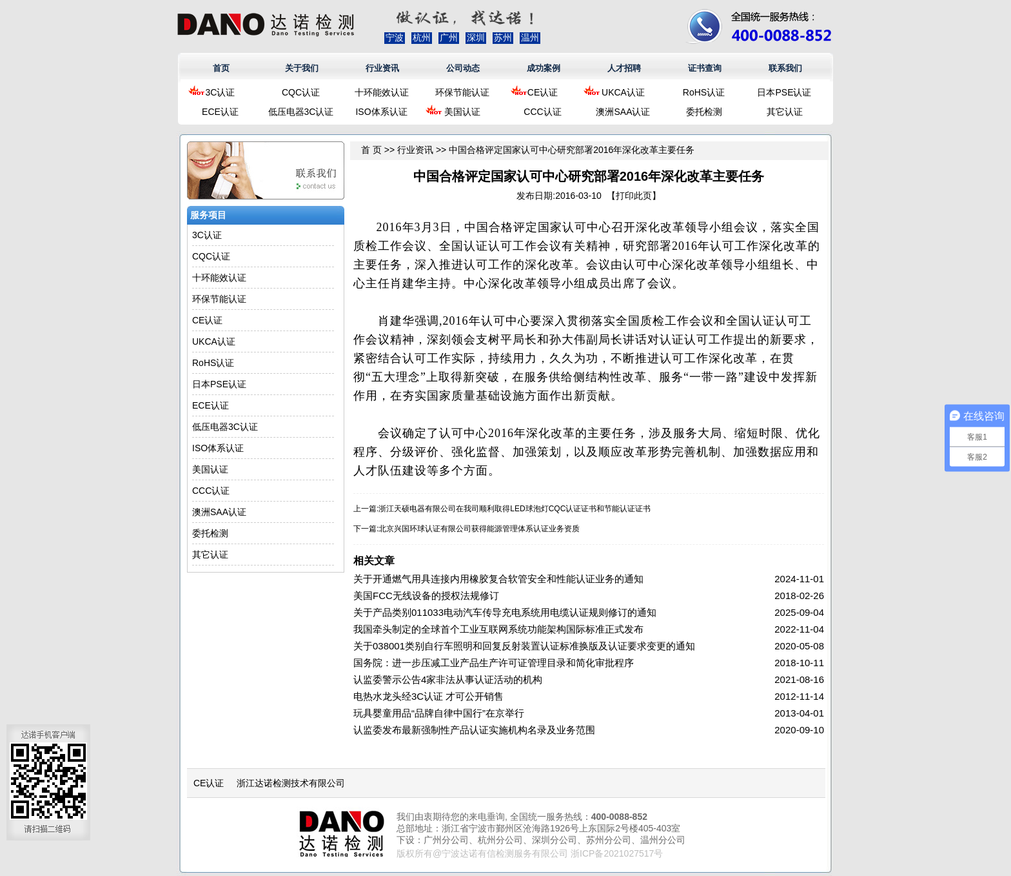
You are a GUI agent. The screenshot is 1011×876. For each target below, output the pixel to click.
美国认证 (462, 112)
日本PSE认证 (784, 92)
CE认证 (542, 92)
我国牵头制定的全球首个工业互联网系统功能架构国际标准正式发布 (498, 629)
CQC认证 (301, 92)
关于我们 (302, 68)
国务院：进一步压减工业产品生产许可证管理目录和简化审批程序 (493, 662)
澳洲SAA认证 (623, 112)
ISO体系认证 (381, 112)
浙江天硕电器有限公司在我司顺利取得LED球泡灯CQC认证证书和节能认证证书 (514, 508)
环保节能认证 (462, 92)
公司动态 (463, 68)
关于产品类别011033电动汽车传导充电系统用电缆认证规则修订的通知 (504, 612)
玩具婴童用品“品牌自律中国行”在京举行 (438, 713)
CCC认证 (542, 112)
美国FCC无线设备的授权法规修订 (426, 595)
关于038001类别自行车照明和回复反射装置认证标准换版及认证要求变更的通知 (524, 645)
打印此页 (634, 195)
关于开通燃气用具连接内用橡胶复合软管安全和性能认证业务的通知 (498, 578)
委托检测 (704, 112)
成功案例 (543, 68)
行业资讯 (382, 68)
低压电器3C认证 (301, 112)
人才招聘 (624, 68)
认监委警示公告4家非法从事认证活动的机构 (447, 679)
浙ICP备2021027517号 (617, 853)
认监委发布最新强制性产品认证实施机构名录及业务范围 (474, 729)
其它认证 (785, 112)
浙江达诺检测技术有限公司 (291, 783)
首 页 (371, 150)
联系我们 (785, 68)
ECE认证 (220, 112)
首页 (221, 68)
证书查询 (704, 68)
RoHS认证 (704, 92)
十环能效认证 (382, 92)
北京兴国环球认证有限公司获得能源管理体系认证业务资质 (479, 528)
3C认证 (220, 92)
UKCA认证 (623, 92)
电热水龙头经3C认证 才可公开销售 (428, 696)
